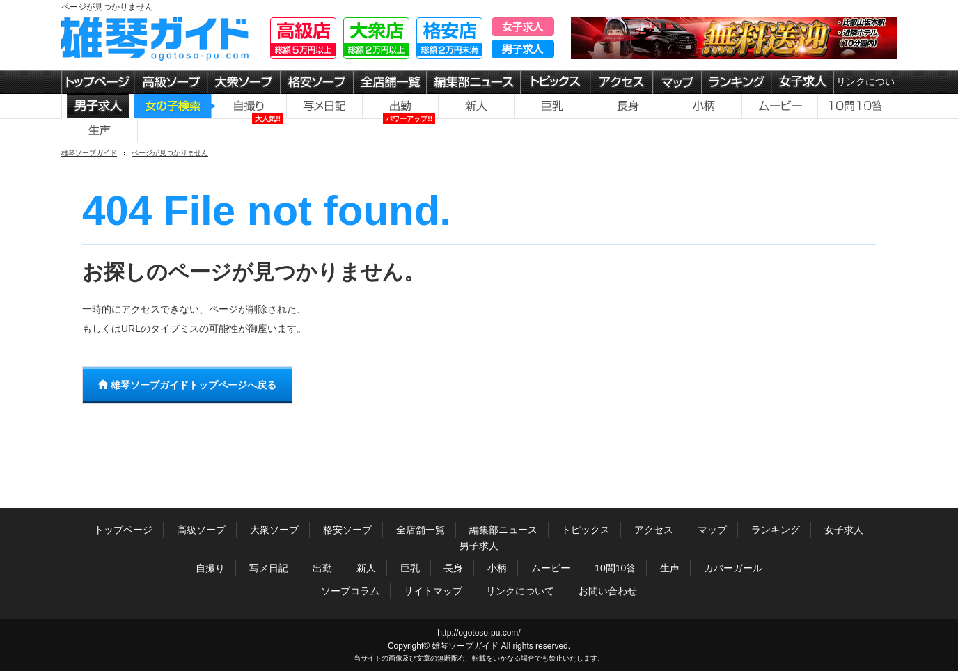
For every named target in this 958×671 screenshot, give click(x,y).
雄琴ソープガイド (465, 646)
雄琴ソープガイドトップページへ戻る (187, 384)
